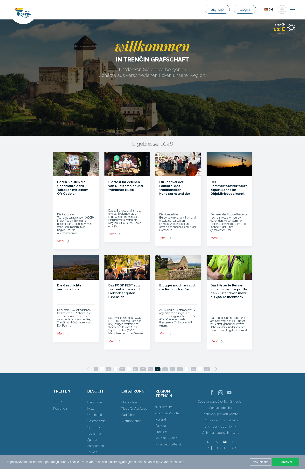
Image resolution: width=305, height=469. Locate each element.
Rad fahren (128, 415)
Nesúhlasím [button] (260, 462)
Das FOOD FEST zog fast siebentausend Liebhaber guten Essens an (124, 291)
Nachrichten (129, 402)
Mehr (60, 241)
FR (207, 448)
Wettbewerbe (131, 421)
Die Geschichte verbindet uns (69, 287)
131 (207, 369)
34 (109, 369)
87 (135, 369)
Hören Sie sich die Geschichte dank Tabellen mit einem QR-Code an (72, 188)
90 (158, 369)
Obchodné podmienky (220, 426)
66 (122, 369)
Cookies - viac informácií (220, 420)
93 (180, 369)
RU (216, 448)
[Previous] (88, 369)
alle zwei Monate (167, 413)
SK (207, 442)
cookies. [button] (179, 462)
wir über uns (164, 407)
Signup (217, 9)
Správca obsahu (220, 408)
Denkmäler (95, 402)
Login (245, 9)
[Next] (216, 369)
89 (150, 369)
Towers (92, 452)
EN (216, 442)
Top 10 (57, 402)
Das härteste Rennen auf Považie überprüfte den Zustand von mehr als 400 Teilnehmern (228, 291)
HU (225, 448)
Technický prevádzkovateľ (220, 414)
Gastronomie (96, 421)
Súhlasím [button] (286, 462)
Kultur (91, 408)
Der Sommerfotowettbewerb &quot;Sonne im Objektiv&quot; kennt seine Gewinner (230, 189)
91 (165, 369)
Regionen (60, 408)
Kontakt (160, 419)
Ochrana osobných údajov (220, 433)
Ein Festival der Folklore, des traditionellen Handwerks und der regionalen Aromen (174, 189)
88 (143, 369)
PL (234, 442)
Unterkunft (94, 415)
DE (225, 442)
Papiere (160, 426)
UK (234, 448)
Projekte (161, 432)
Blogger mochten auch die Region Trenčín (177, 287)
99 (193, 369)
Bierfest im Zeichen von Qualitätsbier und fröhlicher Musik (125, 186)
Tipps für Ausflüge (134, 408)
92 (172, 369)
